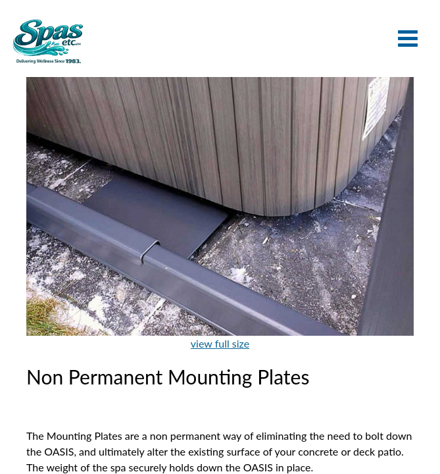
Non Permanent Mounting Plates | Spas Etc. (47, 41)
